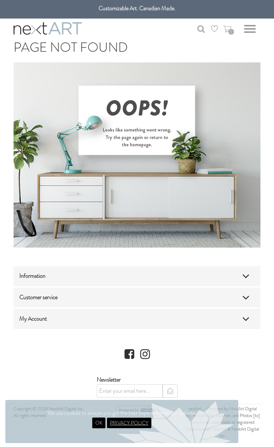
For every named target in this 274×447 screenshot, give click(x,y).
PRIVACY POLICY (129, 422)
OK (98, 422)
